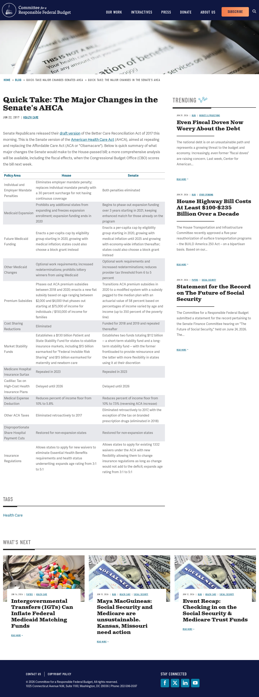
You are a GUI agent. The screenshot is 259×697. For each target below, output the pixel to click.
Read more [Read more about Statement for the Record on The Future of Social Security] (181, 350)
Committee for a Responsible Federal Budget (36, 10)
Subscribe (235, 12)
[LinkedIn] (185, 683)
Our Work (114, 12)
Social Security (209, 280)
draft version (70, 133)
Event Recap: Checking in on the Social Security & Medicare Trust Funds (215, 611)
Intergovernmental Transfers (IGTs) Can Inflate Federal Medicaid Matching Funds (42, 614)
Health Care (30, 117)
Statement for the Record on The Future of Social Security (214, 293)
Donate (186, 12)
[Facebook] (165, 683)
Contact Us (33, 674)
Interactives (141, 12)
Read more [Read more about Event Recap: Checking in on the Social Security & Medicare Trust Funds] (187, 629)
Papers (195, 280)
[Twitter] (175, 683)
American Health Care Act (92, 139)
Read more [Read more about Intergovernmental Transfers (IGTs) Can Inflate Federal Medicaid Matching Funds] (16, 635)
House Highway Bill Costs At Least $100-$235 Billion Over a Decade (214, 208)
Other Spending (206, 194)
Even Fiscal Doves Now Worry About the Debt (210, 125)
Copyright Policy (59, 674)
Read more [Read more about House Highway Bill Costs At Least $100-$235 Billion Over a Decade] (181, 264)
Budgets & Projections (209, 115)
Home (7, 80)
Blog (18, 80)
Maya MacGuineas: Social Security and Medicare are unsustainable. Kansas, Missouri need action (125, 617)
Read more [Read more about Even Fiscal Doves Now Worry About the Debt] (181, 179)
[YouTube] (195, 683)
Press (166, 12)
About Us (208, 12)
